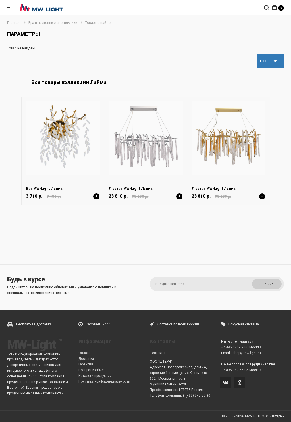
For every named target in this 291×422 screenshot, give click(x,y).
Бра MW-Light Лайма (44, 189)
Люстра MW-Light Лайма (131, 189)
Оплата (84, 353)
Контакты (157, 353)
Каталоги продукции (95, 376)
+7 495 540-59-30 (234, 347)
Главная (13, 23)
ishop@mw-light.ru (246, 353)
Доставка (86, 359)
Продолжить (270, 61)
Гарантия (85, 364)
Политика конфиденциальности (104, 381)
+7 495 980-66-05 (234, 370)
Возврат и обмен (92, 370)
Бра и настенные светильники (52, 23)
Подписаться (266, 283)
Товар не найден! (99, 23)
